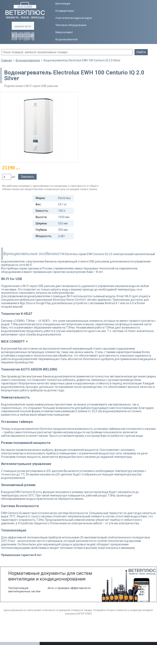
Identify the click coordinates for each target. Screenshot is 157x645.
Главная (6, 60)
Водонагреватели (66, 39)
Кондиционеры (64, 10)
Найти (141, 52)
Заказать (27, 176)
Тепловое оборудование (70, 25)
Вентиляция (62, 3)
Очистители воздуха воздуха (73, 17)
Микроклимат (64, 32)
